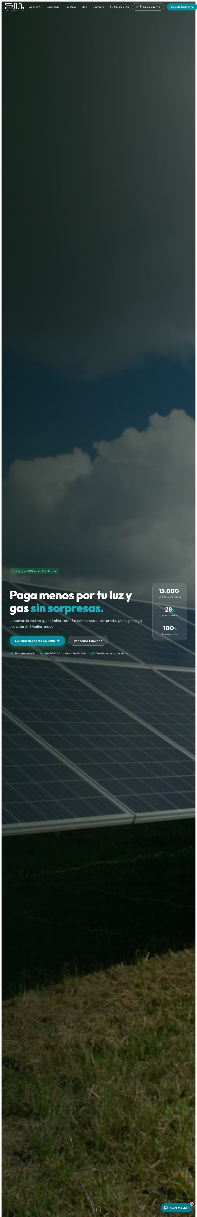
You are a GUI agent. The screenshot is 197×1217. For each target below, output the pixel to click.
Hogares (34, 7)
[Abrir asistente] (176, 1207)
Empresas (53, 7)
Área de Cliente (148, 7)
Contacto (98, 7)
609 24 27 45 (119, 6)
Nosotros (70, 7)
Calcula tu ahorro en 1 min (37, 641)
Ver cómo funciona (88, 641)
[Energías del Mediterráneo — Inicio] (14, 7)
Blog (84, 7)
